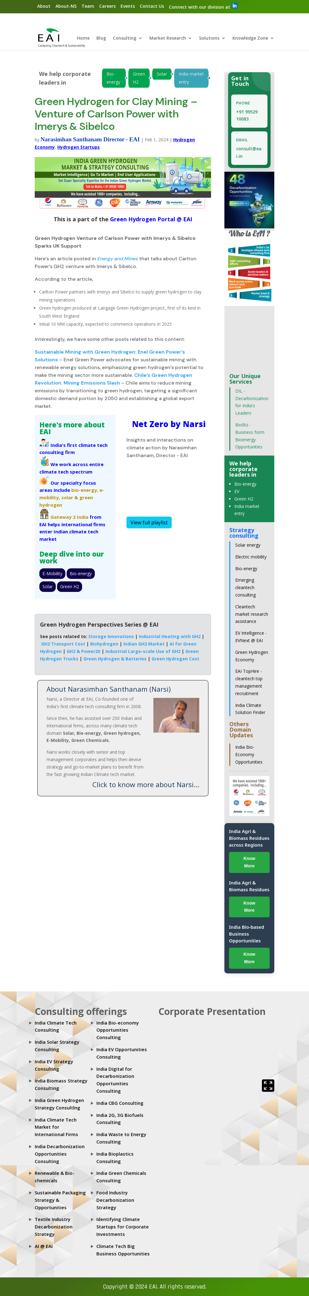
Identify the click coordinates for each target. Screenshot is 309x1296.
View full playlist (149, 522)
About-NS (66, 6)
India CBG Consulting (119, 1103)
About (44, 6)
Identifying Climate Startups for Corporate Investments (122, 1226)
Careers (107, 6)
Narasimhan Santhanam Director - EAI (90, 139)
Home (83, 38)
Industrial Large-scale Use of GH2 (142, 651)
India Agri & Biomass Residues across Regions (249, 838)
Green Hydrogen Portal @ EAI (150, 219)
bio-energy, (84, 490)
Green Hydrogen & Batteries (115, 659)
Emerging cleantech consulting (245, 587)
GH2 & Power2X (83, 651)
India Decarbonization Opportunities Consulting (60, 1153)
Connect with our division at (203, 6)
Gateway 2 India (69, 517)
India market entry (191, 78)
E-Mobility (52, 573)
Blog (101, 38)
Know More (249, 862)
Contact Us (152, 6)
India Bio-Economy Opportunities (249, 754)
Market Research (167, 38)
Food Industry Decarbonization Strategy (115, 1199)
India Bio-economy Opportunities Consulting (117, 1030)
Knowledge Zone (250, 38)
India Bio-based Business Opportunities (246, 934)
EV (236, 491)
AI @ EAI (44, 1246)
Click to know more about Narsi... (145, 784)
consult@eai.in (249, 152)
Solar (162, 74)
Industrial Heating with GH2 (170, 636)
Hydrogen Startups (78, 147)
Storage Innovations (111, 636)
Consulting (124, 38)
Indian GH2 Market (144, 644)
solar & (69, 497)
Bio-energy (113, 78)
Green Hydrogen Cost (175, 659)
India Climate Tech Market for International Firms (56, 1127)
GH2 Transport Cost (63, 644)
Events (128, 6)
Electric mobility (251, 557)
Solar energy (247, 545)
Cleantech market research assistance (251, 614)
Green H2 (139, 78)
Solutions (209, 38)
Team (88, 6)
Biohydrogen (104, 644)
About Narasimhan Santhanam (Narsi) (108, 689)
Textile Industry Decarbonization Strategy (54, 1226)
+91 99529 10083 (247, 115)
